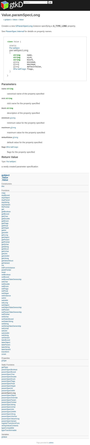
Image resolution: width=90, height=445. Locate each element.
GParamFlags (19, 69)
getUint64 (5, 256)
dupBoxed (6, 195)
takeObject (6, 342)
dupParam (6, 200)
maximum (31, 64)
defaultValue (34, 66)
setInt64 (5, 300)
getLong (5, 235)
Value (15, 20)
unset (4, 354)
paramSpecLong (9, 393)
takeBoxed (6, 340)
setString (5, 324)
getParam (5, 239)
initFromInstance (8, 268)
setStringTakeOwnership (11, 326)
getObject (5, 237)
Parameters (9, 84)
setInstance (6, 295)
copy (3, 193)
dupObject (6, 197)
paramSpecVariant (9, 421)
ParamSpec (14, 48)
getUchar (5, 251)
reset (4, 272)
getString (5, 247)
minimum (31, 62)
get (3, 209)
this (3, 186)
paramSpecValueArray (10, 418)
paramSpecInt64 (8, 390)
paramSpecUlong (8, 414)
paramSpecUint (8, 409)
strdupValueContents (10, 425)
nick (29, 57)
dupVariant (6, 204)
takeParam (6, 345)
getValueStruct (7, 260)
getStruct (5, 249)
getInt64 (5, 232)
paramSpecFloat (8, 383)
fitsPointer (6, 207)
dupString (5, 202)
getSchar (5, 244)
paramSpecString (8, 404)
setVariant (6, 337)
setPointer (6, 314)
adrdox (51, 442)
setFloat (5, 291)
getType (5, 367)
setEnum (5, 286)
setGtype (5, 293)
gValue (4, 437)
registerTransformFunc (11, 423)
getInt (4, 230)
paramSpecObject (9, 395)
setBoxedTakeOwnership (11, 279)
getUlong (5, 258)
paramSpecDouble (9, 376)
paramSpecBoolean (9, 369)
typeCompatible (8, 428)
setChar (5, 281)
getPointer (6, 242)
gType (4, 360)
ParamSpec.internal (15, 31)
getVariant (6, 263)
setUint (4, 331)
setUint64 (5, 333)
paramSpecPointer (9, 402)
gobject (8, 20)
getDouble (6, 218)
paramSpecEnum (8, 379)
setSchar (5, 316)
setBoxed (5, 277)
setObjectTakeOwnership (12, 307)
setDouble (6, 284)
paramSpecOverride (10, 397)
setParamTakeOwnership (12, 312)
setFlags (5, 289)
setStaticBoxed (8, 319)
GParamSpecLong (23, 26)
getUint (4, 253)
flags (30, 69)
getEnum (5, 221)
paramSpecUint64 (9, 411)
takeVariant (6, 349)
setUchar (5, 328)
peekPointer (6, 270)
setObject (5, 305)
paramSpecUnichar (9, 416)
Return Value (10, 156)
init (3, 265)
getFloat (5, 226)
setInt (4, 298)
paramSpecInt (7, 388)
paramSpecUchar (8, 407)
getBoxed (5, 214)
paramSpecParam (9, 400)
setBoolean (6, 274)
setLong (5, 303)
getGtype (5, 228)
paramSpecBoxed (9, 372)
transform (5, 352)
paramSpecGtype (8, 386)
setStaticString (7, 321)
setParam (5, 310)
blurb (30, 59)
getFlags (5, 223)
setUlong (5, 335)
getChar (5, 216)
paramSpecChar (8, 374)
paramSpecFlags (8, 381)
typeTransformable (9, 430)
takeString (6, 347)
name (29, 55)
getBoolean (6, 211)
